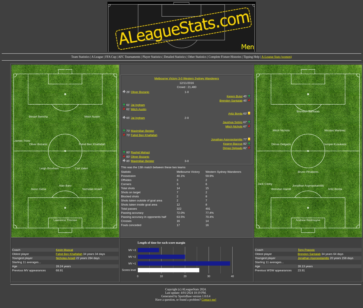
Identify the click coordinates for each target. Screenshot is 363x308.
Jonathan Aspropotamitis (226, 139)
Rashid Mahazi (140, 152)
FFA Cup (110, 56)
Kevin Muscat (64, 249)
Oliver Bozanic (140, 92)
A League (97, 56)
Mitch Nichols (233, 126)
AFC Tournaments (129, 56)
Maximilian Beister (142, 130)
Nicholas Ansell (65, 258)
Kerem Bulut (234, 96)
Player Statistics (152, 56)
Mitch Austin (138, 109)
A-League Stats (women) (276, 56)
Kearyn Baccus (233, 143)
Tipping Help (252, 56)
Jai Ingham (138, 105)
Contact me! (209, 299)
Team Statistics (80, 56)
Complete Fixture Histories (225, 56)
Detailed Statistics (175, 56)
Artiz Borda (235, 113)
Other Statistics (197, 56)
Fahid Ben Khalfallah (144, 135)
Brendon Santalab (231, 100)
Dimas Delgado (232, 148)
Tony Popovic (306, 249)
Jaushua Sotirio (232, 122)
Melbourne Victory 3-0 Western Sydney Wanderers (186, 78)
